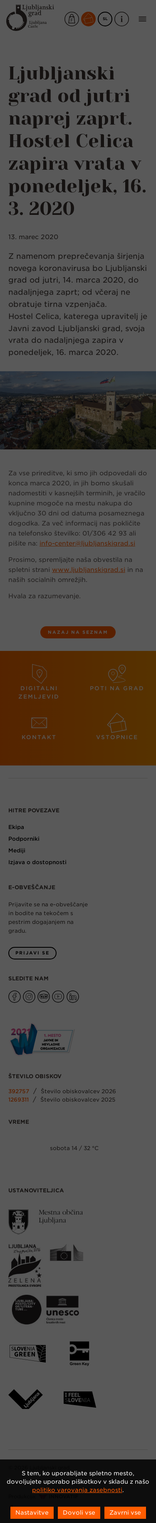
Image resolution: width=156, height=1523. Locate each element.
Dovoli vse (79, 1512)
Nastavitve (32, 1512)
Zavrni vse (125, 1512)
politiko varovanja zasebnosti (77, 1490)
